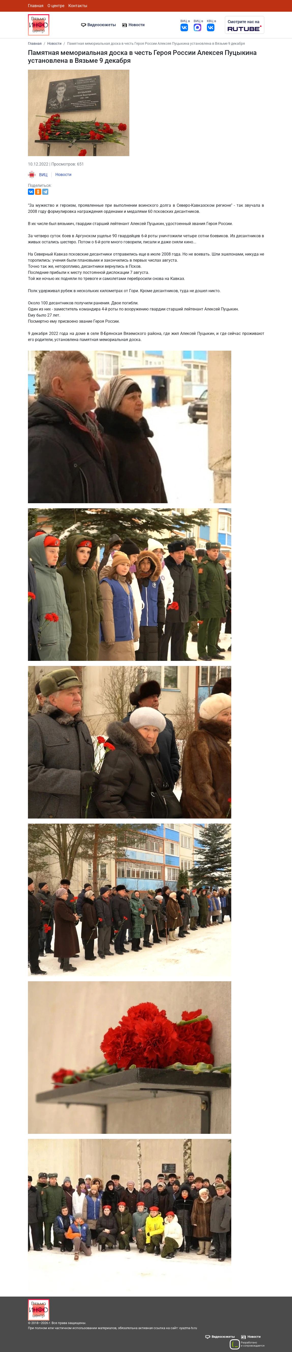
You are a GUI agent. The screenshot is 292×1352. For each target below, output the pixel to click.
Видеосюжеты (101, 24)
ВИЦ (38, 174)
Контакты (77, 5)
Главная (35, 5)
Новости (137, 24)
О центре (56, 5)
